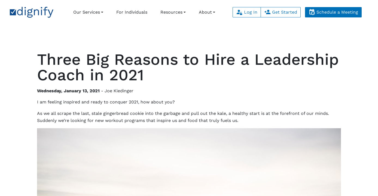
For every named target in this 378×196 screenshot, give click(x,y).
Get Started (280, 12)
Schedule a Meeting (333, 12)
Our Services (86, 12)
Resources (171, 12)
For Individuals (131, 12)
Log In (246, 12)
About (205, 12)
